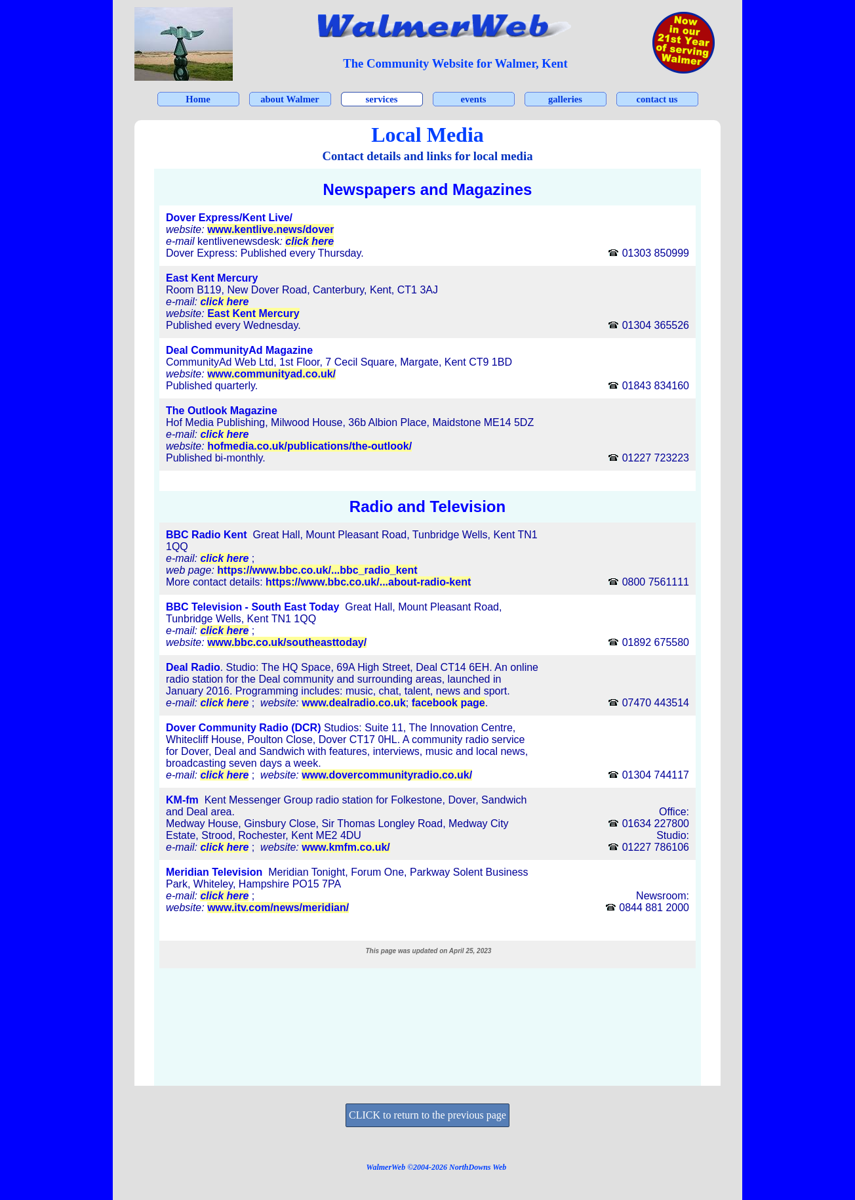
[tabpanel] (455, 63)
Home (198, 99)
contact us (656, 99)
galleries (565, 99)
